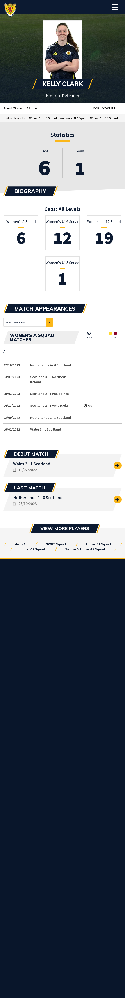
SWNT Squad (56, 544)
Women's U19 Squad (43, 118)
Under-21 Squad (98, 544)
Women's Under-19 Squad (85, 549)
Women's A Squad (25, 108)
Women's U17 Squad (73, 118)
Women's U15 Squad (104, 118)
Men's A (20, 544)
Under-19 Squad (32, 549)
